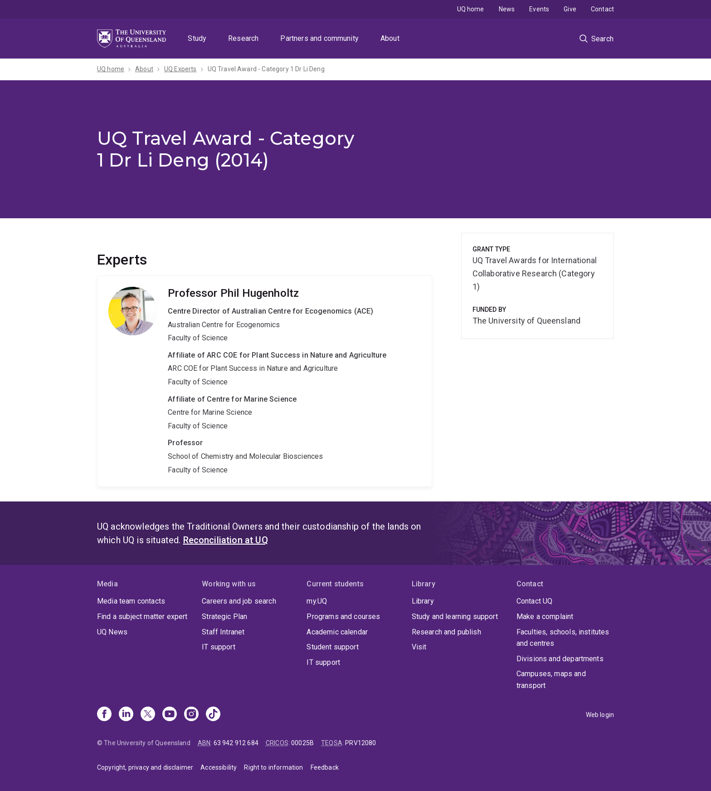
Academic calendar (337, 632)
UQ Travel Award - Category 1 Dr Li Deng (266, 69)
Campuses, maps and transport (551, 679)
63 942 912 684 (236, 743)
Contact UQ (534, 601)
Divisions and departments (560, 658)
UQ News (112, 632)
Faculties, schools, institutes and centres (562, 638)
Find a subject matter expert (142, 616)
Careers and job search (239, 601)
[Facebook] (104, 714)
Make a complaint (545, 616)
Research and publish (446, 632)
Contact (602, 9)
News (507, 9)
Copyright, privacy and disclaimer (145, 767)
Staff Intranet (223, 632)
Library (423, 601)
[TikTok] (213, 714)
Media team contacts (131, 601)
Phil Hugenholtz (264, 381)
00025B (302, 743)
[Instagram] (191, 714)
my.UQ (317, 601)
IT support (218, 647)
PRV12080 (360, 743)
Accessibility (218, 767)
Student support (332, 647)
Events (539, 9)
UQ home (470, 9)
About (389, 38)
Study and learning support (455, 616)
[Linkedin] (126, 714)
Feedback (325, 767)
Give (570, 9)
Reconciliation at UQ (225, 540)
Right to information (273, 767)
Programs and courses (343, 616)
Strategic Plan (224, 616)
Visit (419, 647)
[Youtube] (169, 714)
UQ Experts (180, 69)
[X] (148, 714)
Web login (600, 714)
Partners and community (319, 38)
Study (197, 38)
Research (243, 38)
